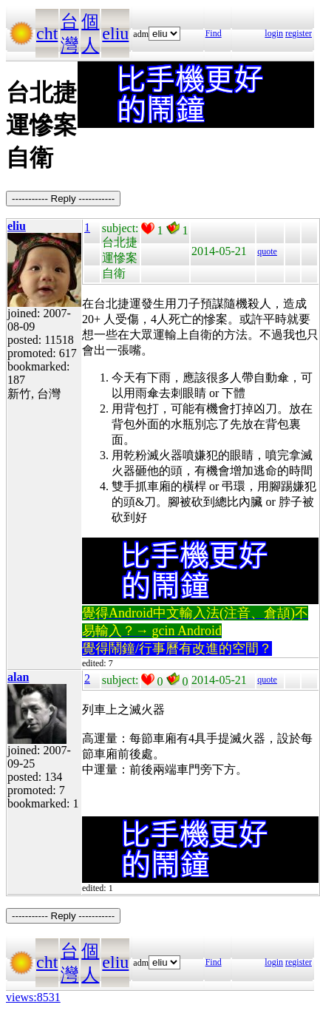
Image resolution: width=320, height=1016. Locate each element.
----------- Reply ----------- (63, 198)
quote (267, 251)
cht (47, 33)
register (298, 33)
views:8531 (33, 997)
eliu (115, 33)
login (274, 33)
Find (213, 33)
